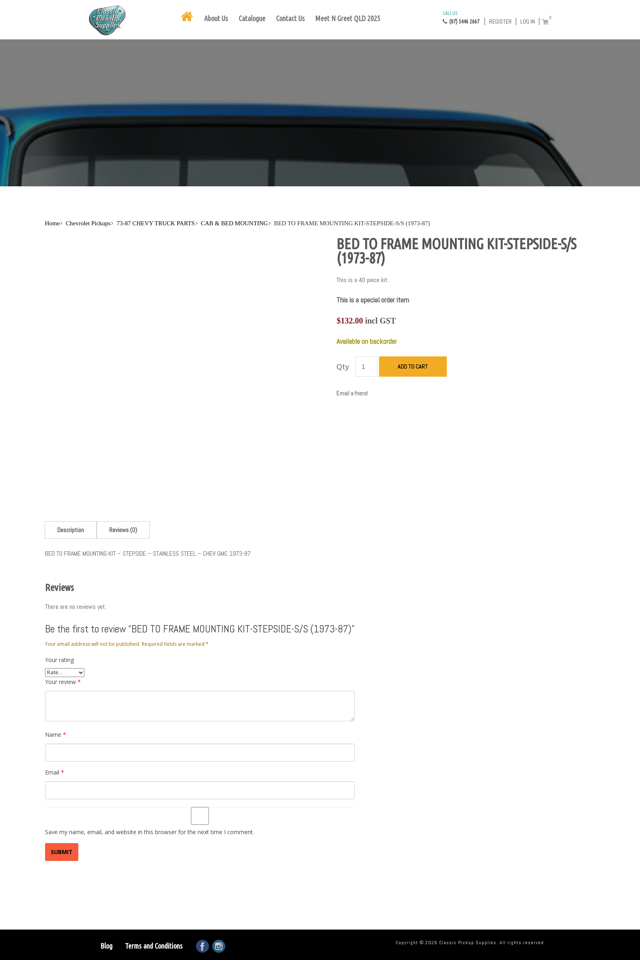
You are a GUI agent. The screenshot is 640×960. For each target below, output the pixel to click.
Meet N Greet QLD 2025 (347, 18)
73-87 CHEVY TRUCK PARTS (155, 223)
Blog (106, 946)
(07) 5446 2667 (461, 17)
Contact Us (290, 18)
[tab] (71, 530)
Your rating (59, 660)
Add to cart (413, 366)
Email (54, 772)
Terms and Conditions (154, 946)
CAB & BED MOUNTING (234, 223)
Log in (527, 21)
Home (52, 223)
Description (70, 530)
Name (55, 734)
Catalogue (252, 18)
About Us (216, 18)
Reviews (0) (123, 530)
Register (500, 21)
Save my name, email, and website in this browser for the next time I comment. (149, 832)
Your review (63, 682)
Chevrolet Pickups (88, 223)
